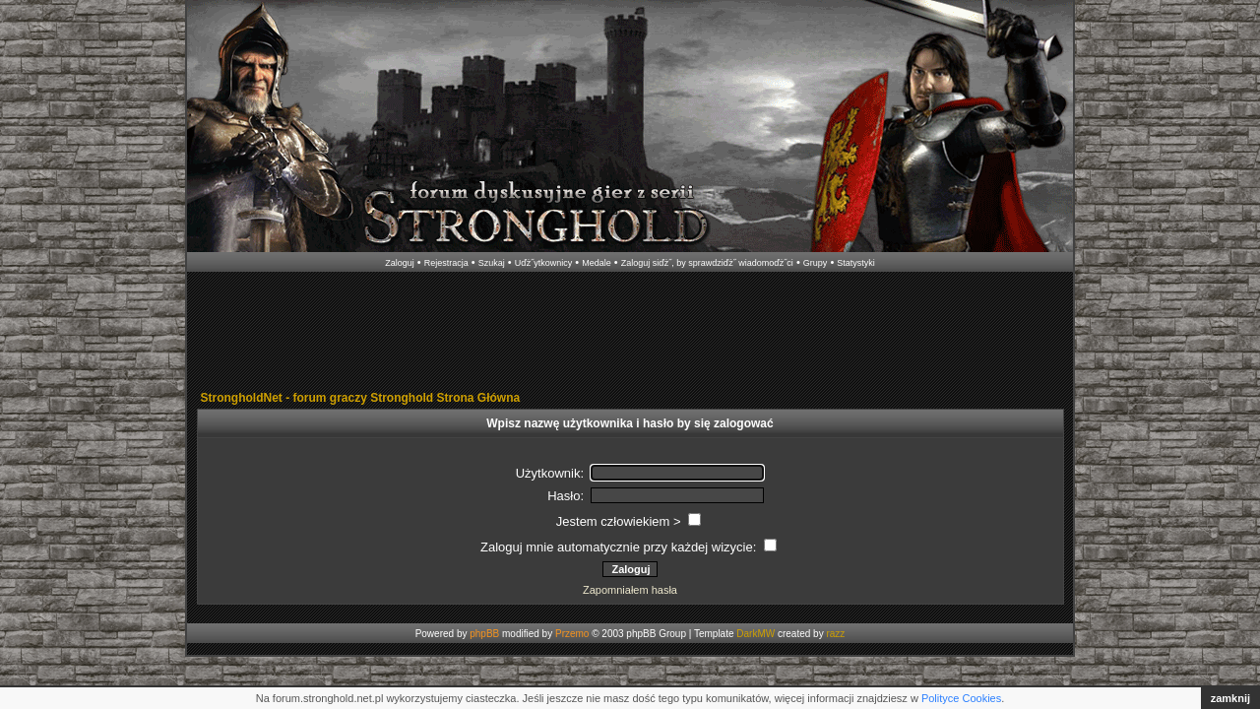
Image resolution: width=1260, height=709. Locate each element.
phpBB (484, 633)
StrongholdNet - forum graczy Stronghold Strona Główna (361, 398)
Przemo (572, 633)
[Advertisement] (630, 333)
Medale (596, 263)
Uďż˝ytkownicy (544, 263)
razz (835, 633)
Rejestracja (446, 263)
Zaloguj (399, 263)
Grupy (815, 263)
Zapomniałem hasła (630, 590)
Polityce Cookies (961, 698)
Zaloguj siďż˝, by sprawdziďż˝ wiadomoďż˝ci (707, 263)
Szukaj (491, 263)
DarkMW (755, 633)
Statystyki (856, 263)
